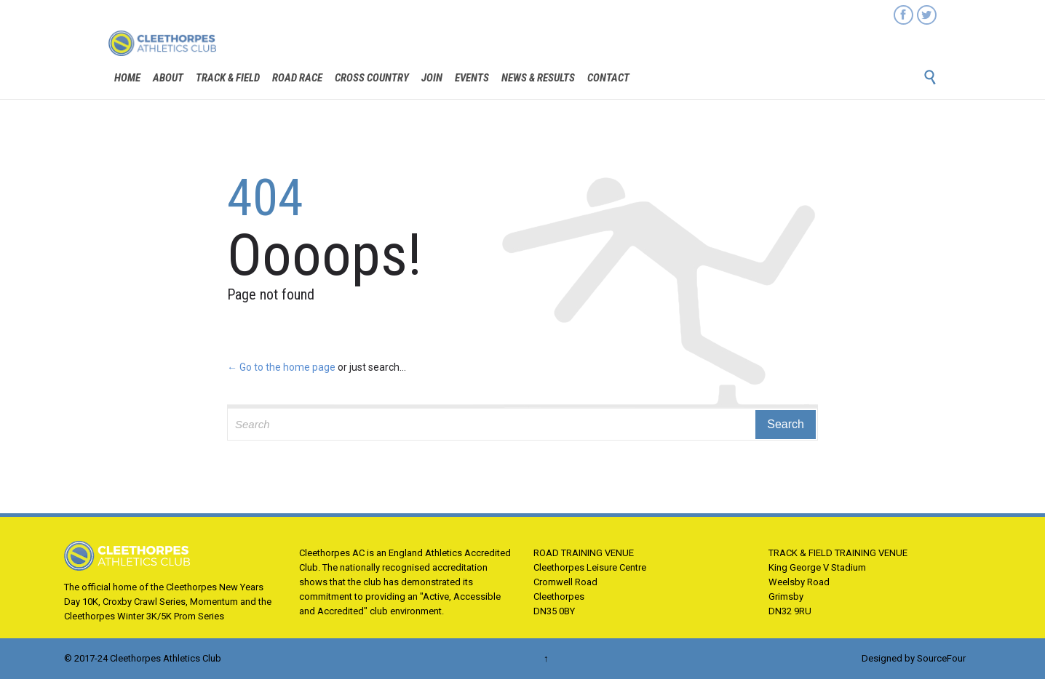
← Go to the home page (281, 367)
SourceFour (941, 658)
